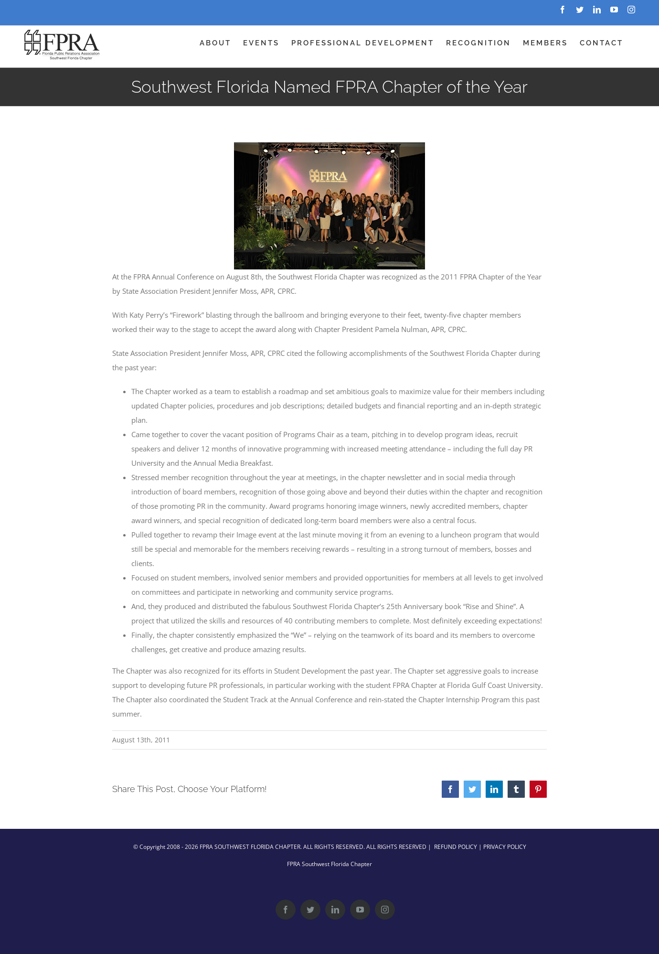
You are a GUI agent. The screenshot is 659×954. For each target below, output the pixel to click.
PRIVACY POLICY (504, 847)
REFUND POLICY (455, 847)
